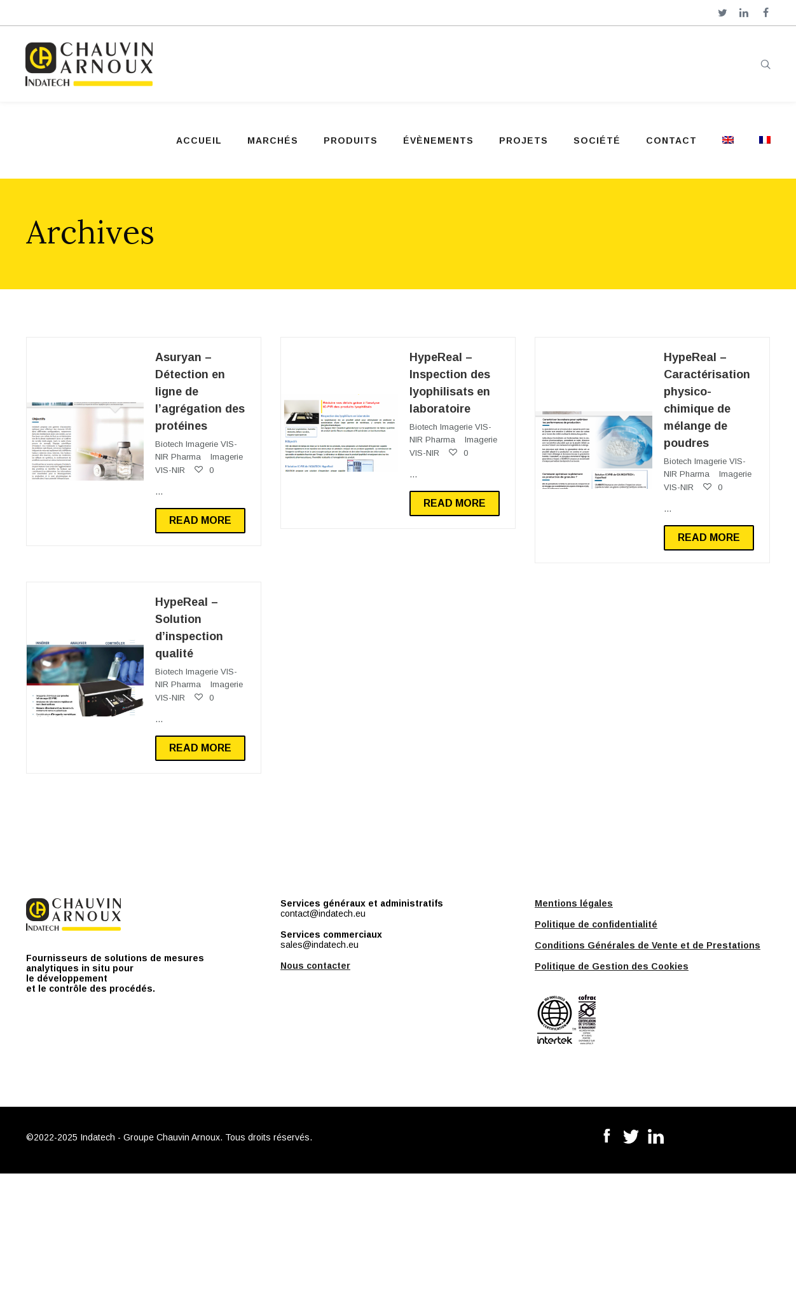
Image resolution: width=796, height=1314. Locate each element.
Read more (200, 520)
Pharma (186, 457)
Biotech (169, 444)
